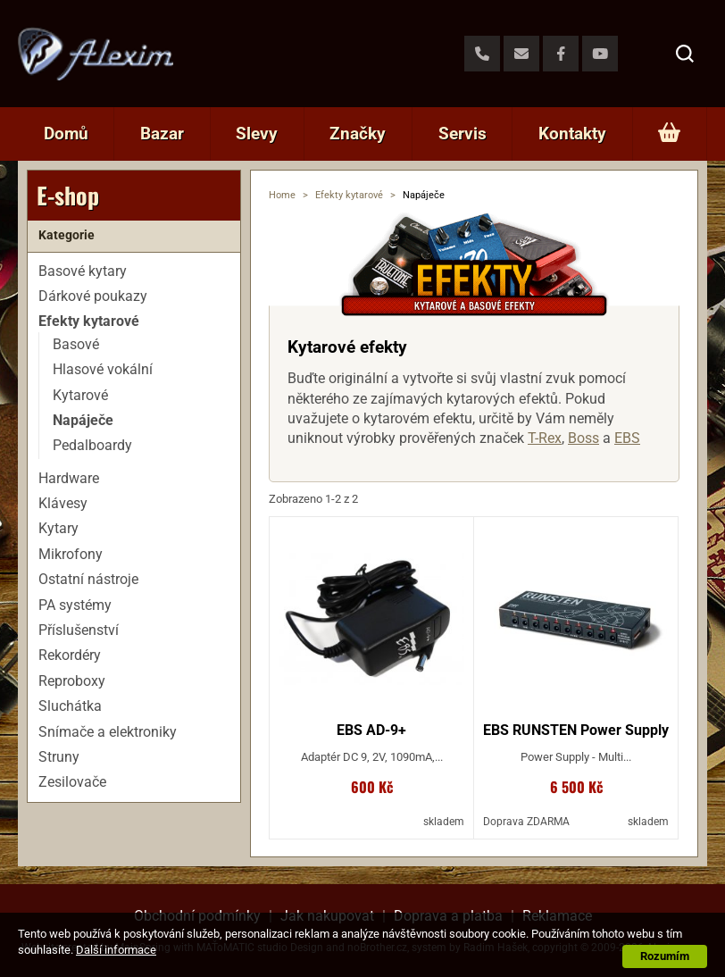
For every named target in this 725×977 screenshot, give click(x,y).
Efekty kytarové (349, 195)
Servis (462, 133)
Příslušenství (78, 630)
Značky (357, 133)
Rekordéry (69, 655)
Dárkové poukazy (92, 296)
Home (282, 195)
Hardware (68, 478)
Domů (66, 133)
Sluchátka (70, 705)
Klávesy (63, 503)
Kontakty (572, 133)
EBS (627, 438)
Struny (58, 756)
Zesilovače (72, 781)
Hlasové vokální (103, 369)
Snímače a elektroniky (107, 731)
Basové (76, 344)
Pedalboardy (92, 445)
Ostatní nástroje (88, 579)
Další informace (116, 949)
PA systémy (75, 605)
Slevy (257, 133)
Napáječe (83, 420)
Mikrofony (70, 554)
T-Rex (545, 438)
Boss (583, 438)
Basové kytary (82, 271)
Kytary (58, 528)
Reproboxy (71, 680)
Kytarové (80, 395)
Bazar (162, 133)
